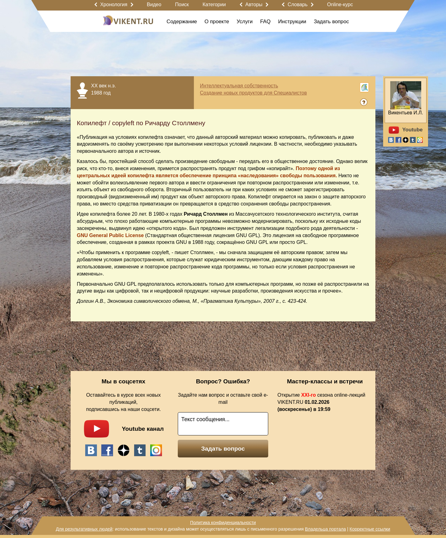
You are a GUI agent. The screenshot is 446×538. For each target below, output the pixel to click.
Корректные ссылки (370, 529)
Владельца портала (325, 529)
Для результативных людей (84, 529)
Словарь (298, 4)
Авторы (253, 4)
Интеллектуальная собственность (239, 85)
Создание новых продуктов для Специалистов (253, 92)
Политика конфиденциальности (223, 522)
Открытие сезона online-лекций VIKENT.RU (321, 402)
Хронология (113, 4)
